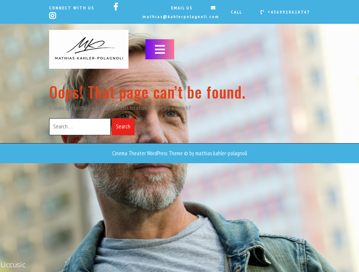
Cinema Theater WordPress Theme (147, 153)
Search (123, 126)
